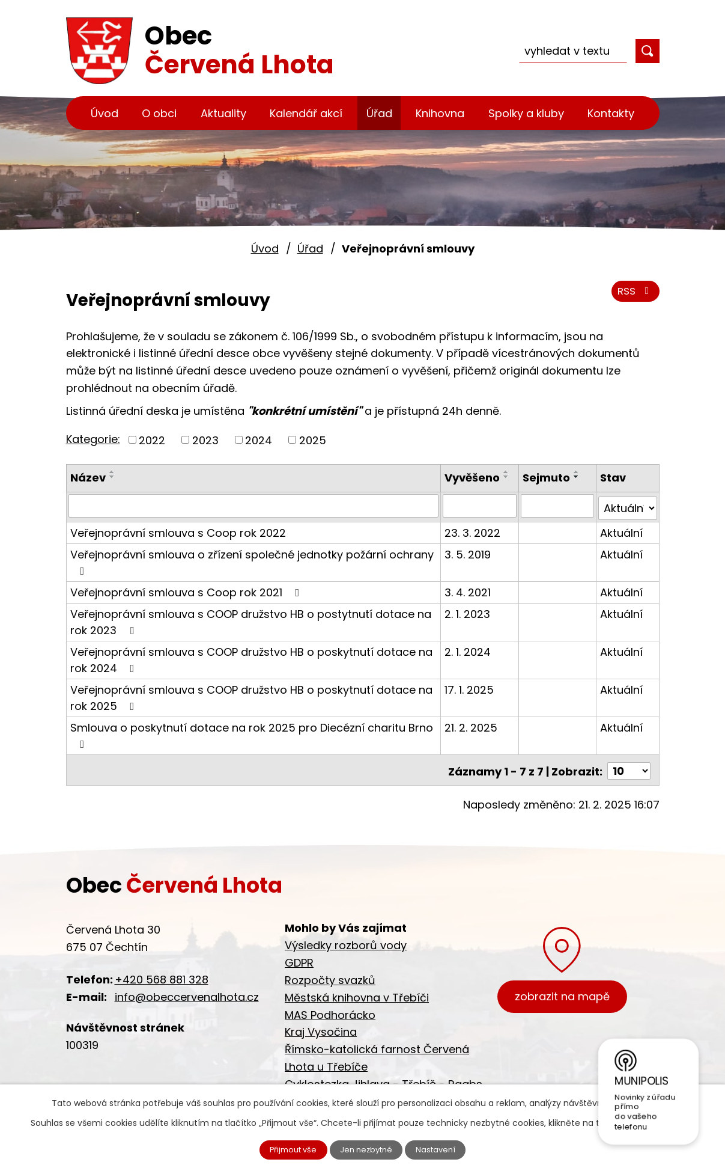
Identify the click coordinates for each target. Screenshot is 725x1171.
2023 (205, 439)
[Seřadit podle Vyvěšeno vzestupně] (507, 471)
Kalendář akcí (306, 113)
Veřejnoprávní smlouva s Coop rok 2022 (178, 529)
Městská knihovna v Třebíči (357, 992)
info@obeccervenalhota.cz (187, 992)
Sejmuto (547, 477)
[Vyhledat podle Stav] (627, 505)
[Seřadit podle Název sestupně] (112, 476)
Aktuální (621, 529)
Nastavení (444, 1149)
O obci (159, 113)
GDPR (299, 957)
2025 (312, 439)
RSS (633, 296)
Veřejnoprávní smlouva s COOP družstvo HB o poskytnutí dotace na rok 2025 (251, 695)
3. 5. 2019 (468, 551)
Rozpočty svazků (330, 975)
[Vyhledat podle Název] (254, 505)
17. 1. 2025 (469, 686)
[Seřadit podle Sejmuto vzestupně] (577, 471)
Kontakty (610, 113)
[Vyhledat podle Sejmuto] (557, 505)
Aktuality (223, 113)
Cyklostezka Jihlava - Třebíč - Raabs (383, 1079)
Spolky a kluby (526, 113)
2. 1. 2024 (468, 648)
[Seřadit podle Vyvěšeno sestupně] (507, 476)
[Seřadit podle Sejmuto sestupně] (577, 476)
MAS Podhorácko (330, 1009)
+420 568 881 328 (161, 974)
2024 (258, 439)
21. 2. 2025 (471, 724)
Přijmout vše (285, 1149)
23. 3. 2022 (473, 529)
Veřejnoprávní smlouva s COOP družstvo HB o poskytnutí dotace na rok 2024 (251, 657)
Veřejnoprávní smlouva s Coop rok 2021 (187, 589)
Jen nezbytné (367, 1149)
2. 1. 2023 (468, 611)
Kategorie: (93, 439)
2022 (152, 439)
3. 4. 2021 (468, 589)
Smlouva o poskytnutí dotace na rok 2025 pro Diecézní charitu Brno (251, 732)
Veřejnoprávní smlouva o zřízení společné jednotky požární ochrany (252, 558)
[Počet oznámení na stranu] (629, 766)
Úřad (379, 113)
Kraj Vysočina (321, 1027)
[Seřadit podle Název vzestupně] (112, 471)
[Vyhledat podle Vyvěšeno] (480, 505)
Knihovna (440, 113)
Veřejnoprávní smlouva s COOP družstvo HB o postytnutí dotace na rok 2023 (250, 619)
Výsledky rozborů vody (346, 940)
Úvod (104, 113)
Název (88, 477)
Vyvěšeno (472, 477)
